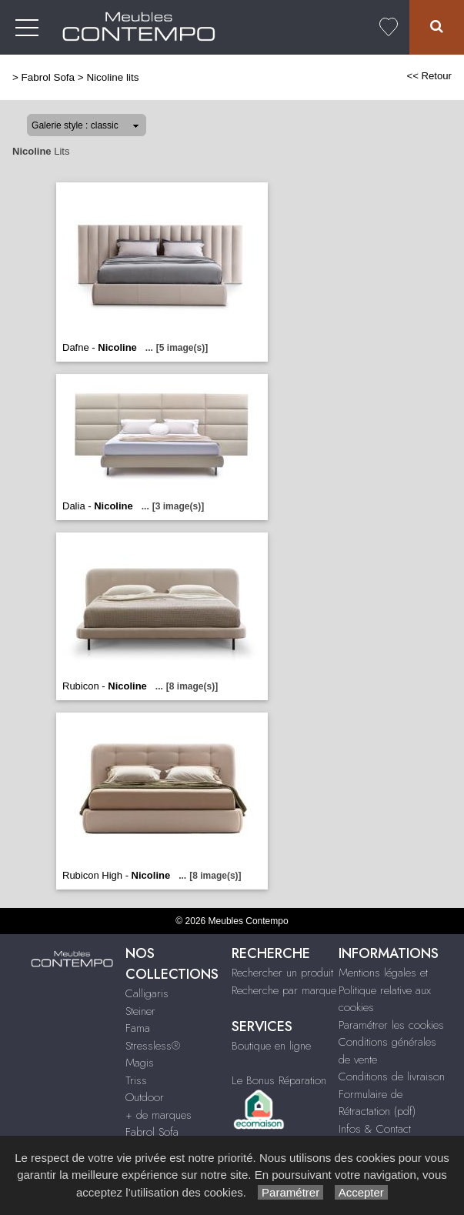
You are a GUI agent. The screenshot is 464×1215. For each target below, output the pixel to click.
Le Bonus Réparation (279, 1080)
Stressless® (152, 1045)
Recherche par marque (284, 990)
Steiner (140, 1011)
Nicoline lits (112, 77)
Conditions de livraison (392, 1076)
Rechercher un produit (282, 972)
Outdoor (144, 1097)
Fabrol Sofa (48, 77)
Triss (136, 1080)
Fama (137, 1028)
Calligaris (147, 993)
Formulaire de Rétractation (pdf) (377, 1103)
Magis (139, 1062)
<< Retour (429, 76)
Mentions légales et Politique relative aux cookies (385, 990)
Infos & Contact (375, 1128)
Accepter (361, 1192)
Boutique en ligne (271, 1045)
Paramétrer (290, 1192)
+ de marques (158, 1115)
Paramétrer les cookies (391, 1024)
